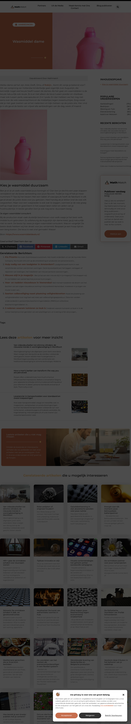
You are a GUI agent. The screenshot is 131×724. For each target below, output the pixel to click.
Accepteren (66, 716)
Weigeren (90, 716)
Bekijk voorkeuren (113, 716)
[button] (123, 695)
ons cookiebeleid (106, 705)
